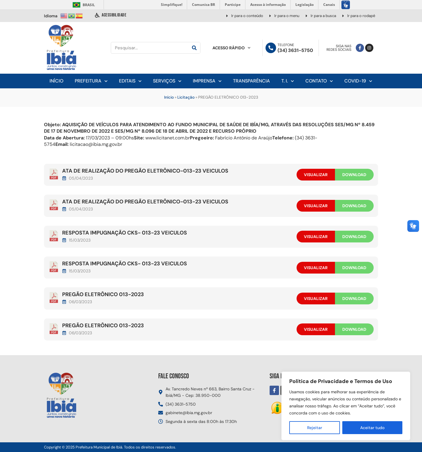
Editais (130, 81)
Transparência (251, 81)
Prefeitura (91, 81)
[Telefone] (271, 48)
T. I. (287, 81)
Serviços (167, 81)
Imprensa (207, 81)
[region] (345, 406)
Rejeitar (314, 427)
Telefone (286, 45)
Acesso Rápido (231, 47)
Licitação (186, 97)
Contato (319, 81)
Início (56, 81)
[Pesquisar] (194, 47)
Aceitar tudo (372, 427)
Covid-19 (358, 81)
